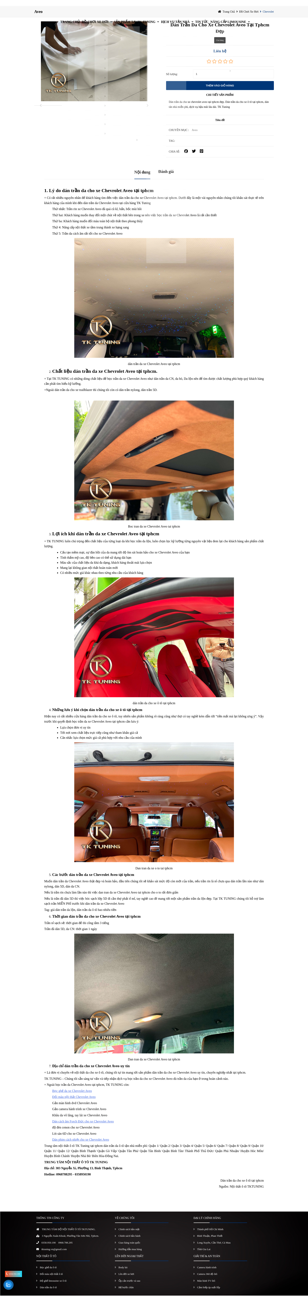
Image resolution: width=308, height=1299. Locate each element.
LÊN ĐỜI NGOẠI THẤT (129, 1259)
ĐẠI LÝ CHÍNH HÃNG (207, 1221)
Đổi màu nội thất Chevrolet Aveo (74, 1100)
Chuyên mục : (179, 133)
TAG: (172, 144)
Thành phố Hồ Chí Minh (210, 1232)
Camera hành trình (207, 1270)
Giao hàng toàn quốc (129, 1245)
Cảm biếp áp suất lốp (208, 1290)
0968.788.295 (65, 1245)
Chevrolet (268, 14)
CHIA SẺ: (174, 155)
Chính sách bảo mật (129, 1232)
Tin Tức (212, 5)
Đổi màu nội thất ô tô (51, 1277)
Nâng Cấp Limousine (247, 5)
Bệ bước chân (126, 1290)
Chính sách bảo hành (130, 1239)
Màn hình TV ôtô (206, 1283)
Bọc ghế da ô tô (48, 1270)
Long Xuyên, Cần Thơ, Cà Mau (214, 1245)
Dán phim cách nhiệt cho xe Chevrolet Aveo (80, 1143)
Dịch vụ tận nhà (178, 5)
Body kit (123, 1270)
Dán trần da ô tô (48, 1290)
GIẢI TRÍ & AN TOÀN (207, 1259)
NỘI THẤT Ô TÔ (46, 1259)
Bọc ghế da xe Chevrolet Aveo (72, 1094)
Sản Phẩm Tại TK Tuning (129, 5)
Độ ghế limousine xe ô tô (53, 1283)
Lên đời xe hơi (126, 1277)
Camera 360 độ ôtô (207, 1277)
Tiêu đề (219, 123)
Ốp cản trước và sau (129, 1283)
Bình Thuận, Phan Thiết (210, 1239)
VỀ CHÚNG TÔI (125, 1221)
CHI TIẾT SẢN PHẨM (220, 98)
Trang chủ (49, 5)
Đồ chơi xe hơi (82, 5)
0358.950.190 (49, 1245)
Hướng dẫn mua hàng (130, 1252)
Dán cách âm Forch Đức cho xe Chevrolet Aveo (83, 1124)
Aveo (38, 15)
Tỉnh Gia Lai (204, 1252)
